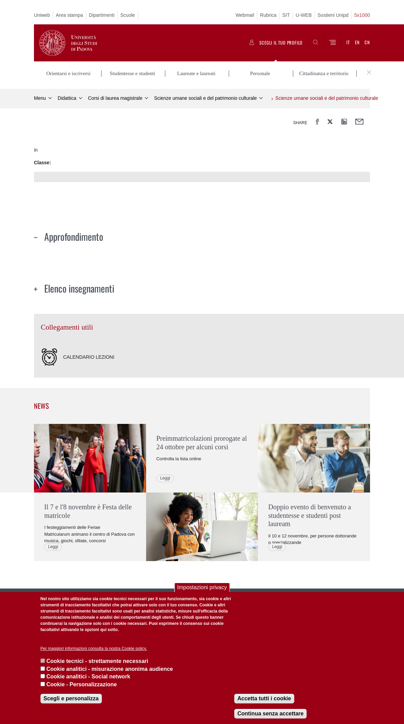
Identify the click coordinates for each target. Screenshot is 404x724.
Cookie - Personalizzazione (81, 684)
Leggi (53, 546)
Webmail (245, 15)
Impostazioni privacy (202, 587)
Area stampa (69, 15)
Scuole (127, 15)
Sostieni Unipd (333, 15)
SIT (286, 15)
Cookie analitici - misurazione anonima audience (109, 669)
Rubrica (268, 15)
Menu (40, 98)
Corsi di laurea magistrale (115, 98)
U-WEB (304, 15)
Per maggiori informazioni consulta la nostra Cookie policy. (93, 648)
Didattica (67, 98)
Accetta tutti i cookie (264, 698)
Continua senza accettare (270, 713)
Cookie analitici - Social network (88, 676)
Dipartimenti (102, 15)
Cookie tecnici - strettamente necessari (97, 661)
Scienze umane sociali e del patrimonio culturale (205, 98)
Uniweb (42, 15)
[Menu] (332, 42)
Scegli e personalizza (71, 698)
